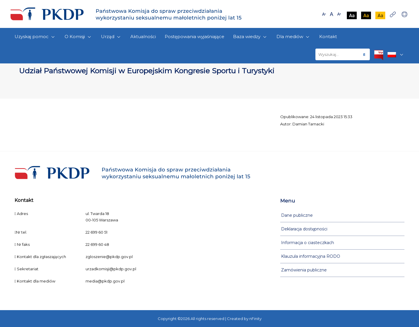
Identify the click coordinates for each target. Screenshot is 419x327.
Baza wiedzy (250, 37)
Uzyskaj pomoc (35, 37)
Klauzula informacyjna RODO (310, 256)
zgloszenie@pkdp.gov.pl (109, 256)
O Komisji (78, 37)
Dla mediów (293, 37)
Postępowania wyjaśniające (194, 36)
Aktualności (143, 36)
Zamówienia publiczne (304, 270)
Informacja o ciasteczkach (307, 242)
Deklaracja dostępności (304, 229)
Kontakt (328, 36)
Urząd (111, 37)
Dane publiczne (297, 215)
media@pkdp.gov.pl (105, 281)
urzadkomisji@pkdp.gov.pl (111, 268)
